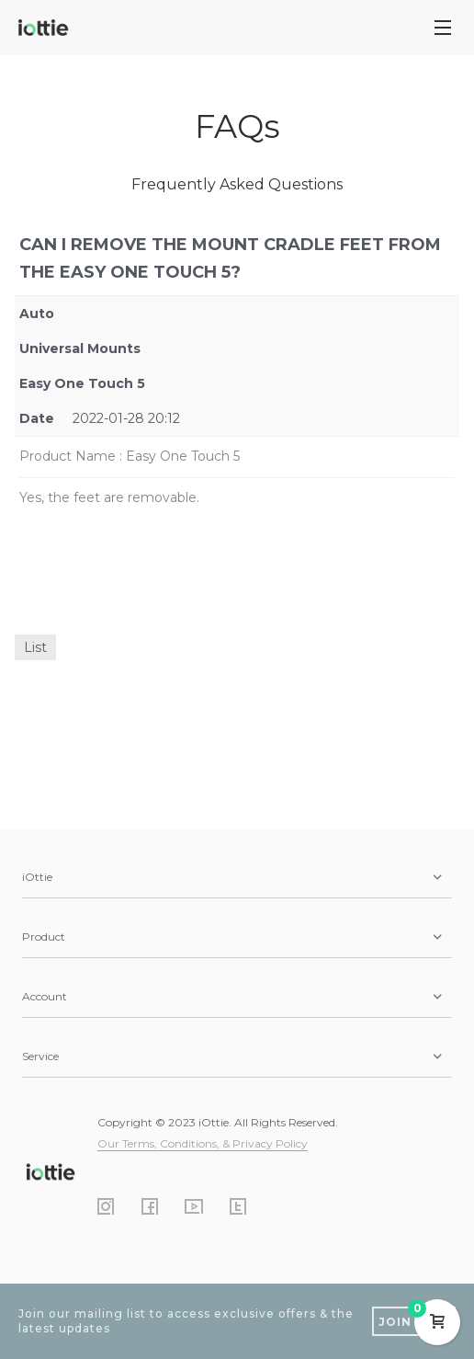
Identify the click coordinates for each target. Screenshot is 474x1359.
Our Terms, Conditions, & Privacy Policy (202, 1143)
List (35, 647)
